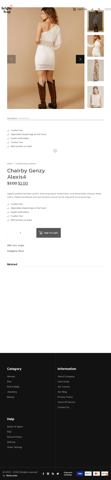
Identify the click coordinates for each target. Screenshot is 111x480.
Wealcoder (12, 475)
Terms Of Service (66, 402)
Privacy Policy (65, 397)
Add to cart (48, 235)
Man (9, 381)
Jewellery (12, 391)
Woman (11, 376)
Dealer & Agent (15, 426)
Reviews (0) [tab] (24, 120)
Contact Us (63, 407)
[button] (80, 59)
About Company (66, 376)
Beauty (11, 397)
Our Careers (64, 386)
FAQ (9, 431)
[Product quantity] (21, 235)
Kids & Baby (13, 386)
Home (9, 166)
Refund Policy (14, 437)
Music (21, 253)
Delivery (11, 442)
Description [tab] (12, 120)
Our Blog (62, 391)
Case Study (63, 381)
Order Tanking (14, 447)
